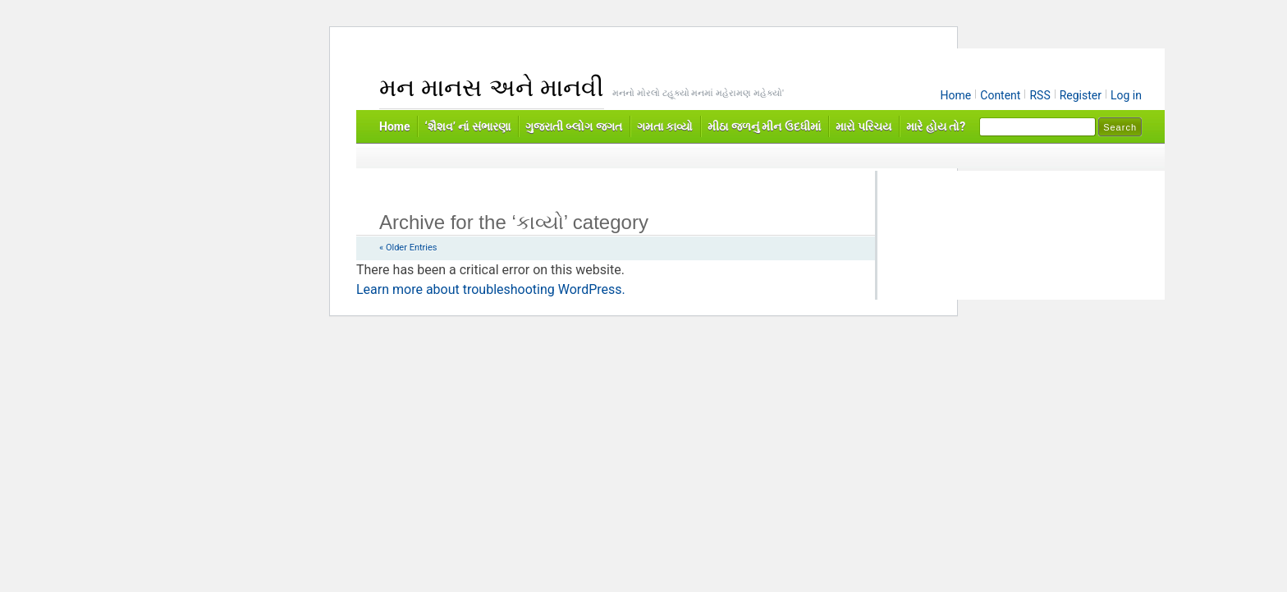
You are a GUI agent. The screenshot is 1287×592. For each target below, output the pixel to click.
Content (1000, 95)
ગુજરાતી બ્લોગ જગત (573, 126)
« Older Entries (408, 247)
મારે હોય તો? (935, 126)
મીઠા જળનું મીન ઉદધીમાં (764, 126)
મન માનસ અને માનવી (491, 87)
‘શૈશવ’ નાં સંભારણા (467, 126)
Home (956, 95)
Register (1081, 95)
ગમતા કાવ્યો (665, 126)
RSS (1039, 95)
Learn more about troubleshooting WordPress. (490, 289)
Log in (1126, 95)
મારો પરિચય (863, 126)
